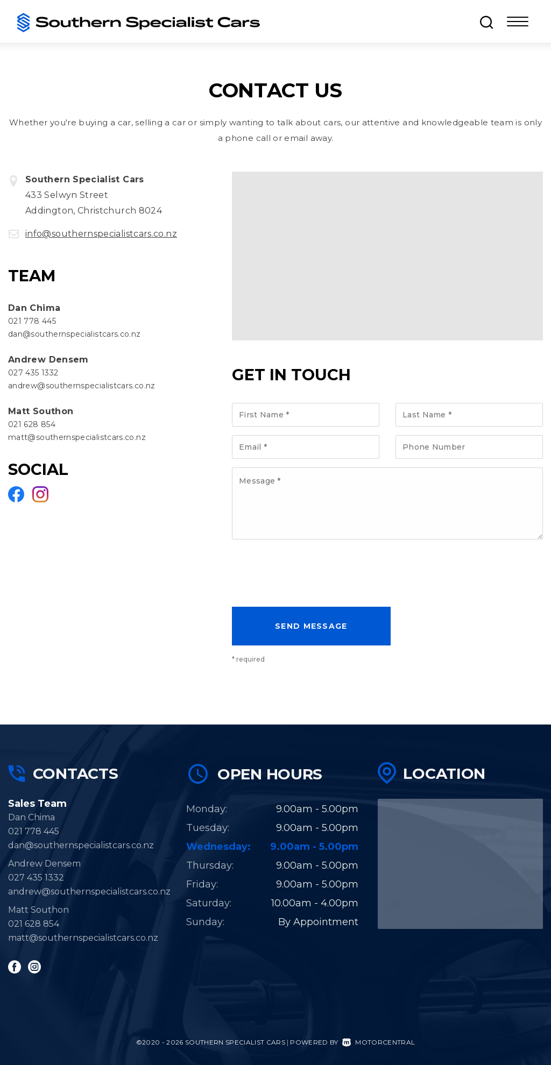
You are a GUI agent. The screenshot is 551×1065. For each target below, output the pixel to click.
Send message (311, 626)
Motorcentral (378, 1042)
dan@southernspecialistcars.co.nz (74, 334)
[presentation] (313, 576)
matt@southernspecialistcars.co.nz (77, 437)
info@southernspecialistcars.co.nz (101, 234)
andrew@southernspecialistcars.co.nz (82, 385)
